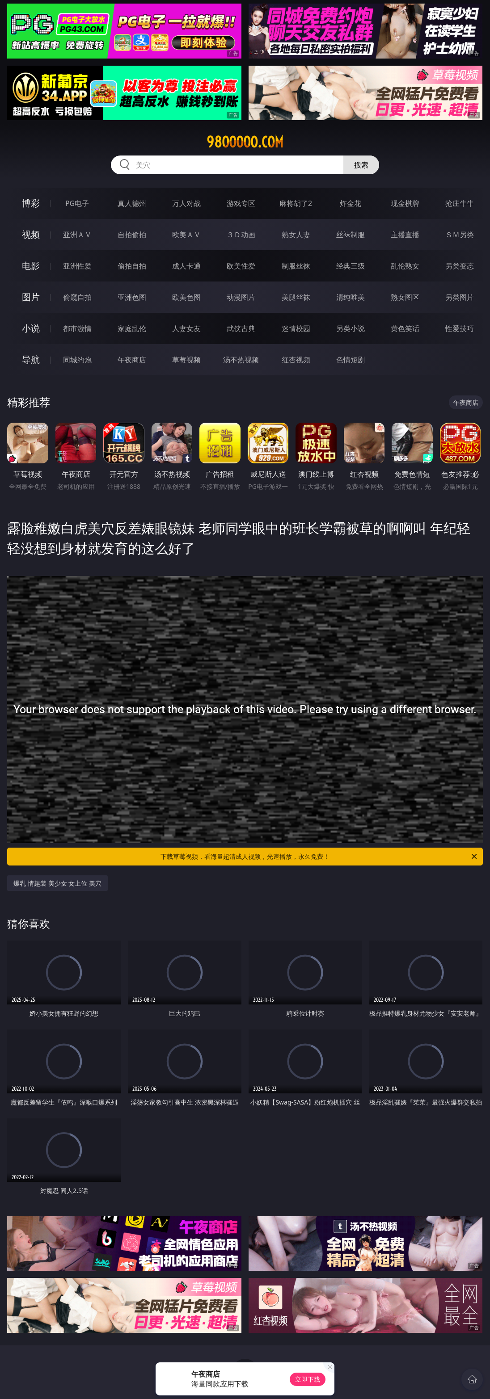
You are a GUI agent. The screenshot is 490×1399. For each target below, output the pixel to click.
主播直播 (405, 234)
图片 (31, 297)
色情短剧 (350, 360)
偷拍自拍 (132, 266)
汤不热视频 (241, 360)
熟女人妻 (296, 234)
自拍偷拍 (132, 234)
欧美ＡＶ (186, 234)
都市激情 (77, 328)
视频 (31, 234)
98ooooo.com (245, 142)
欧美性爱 (241, 266)
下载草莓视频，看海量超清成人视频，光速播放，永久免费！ (319, 856)
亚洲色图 (132, 297)
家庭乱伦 (132, 328)
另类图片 (459, 297)
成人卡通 (186, 266)
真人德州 (132, 203)
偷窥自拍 (77, 297)
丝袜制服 (350, 234)
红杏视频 (296, 360)
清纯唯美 (350, 297)
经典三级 (350, 266)
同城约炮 (77, 360)
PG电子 (77, 203)
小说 (31, 328)
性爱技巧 (459, 328)
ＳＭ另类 (459, 234)
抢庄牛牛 (459, 203)
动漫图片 (241, 297)
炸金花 (350, 203)
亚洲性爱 (77, 266)
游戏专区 (241, 203)
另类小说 (350, 328)
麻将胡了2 (295, 203)
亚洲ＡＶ (77, 234)
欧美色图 (186, 297)
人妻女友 (186, 328)
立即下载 (307, 1379)
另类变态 (459, 266)
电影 (31, 266)
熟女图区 (405, 297)
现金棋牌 (405, 203)
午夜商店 (132, 360)
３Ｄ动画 (241, 234)
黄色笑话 (405, 328)
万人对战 (186, 203)
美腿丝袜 (296, 297)
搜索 (361, 165)
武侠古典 (241, 328)
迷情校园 (296, 328)
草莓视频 (186, 360)
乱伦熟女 (405, 266)
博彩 (31, 203)
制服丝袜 (296, 266)
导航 (31, 359)
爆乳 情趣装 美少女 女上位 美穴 (57, 883)
